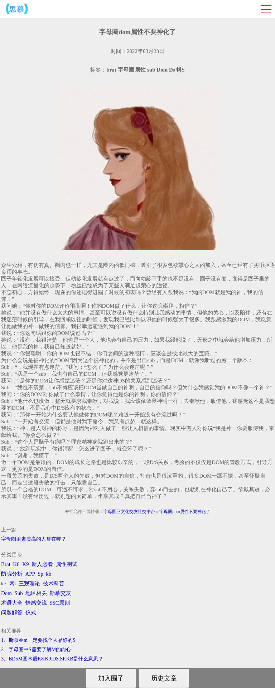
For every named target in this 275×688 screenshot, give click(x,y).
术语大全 (12, 603)
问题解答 (12, 612)
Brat (5, 564)
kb (48, 574)
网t (12, 583)
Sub (19, 593)
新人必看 (42, 564)
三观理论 (29, 583)
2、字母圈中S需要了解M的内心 (36, 649)
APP (30, 574)
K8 (16, 564)
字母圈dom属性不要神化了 (184, 511)
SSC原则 (59, 603)
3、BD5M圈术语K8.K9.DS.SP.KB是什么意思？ (52, 659)
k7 (3, 583)
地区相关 (36, 593)
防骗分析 (12, 574)
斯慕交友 (60, 593)
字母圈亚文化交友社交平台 (129, 511)
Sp (40, 574)
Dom (6, 593)
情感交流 (36, 603)
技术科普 (53, 583)
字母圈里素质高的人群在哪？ (33, 539)
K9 (25, 564)
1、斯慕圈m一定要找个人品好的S (38, 640)
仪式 (30, 612)
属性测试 (66, 564)
